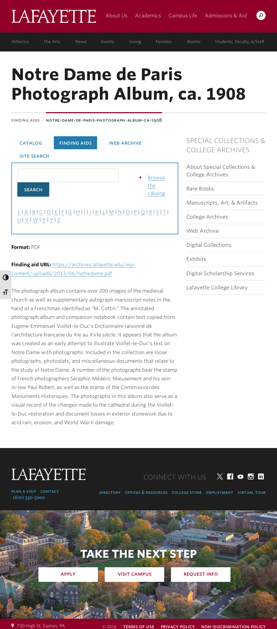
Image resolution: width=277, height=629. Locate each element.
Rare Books (200, 189)
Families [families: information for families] (164, 41)
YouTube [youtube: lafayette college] (240, 476)
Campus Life (183, 15)
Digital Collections (208, 245)
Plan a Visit (23, 491)
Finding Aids (25, 120)
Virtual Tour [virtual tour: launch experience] (252, 492)
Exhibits (196, 259)
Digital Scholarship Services (220, 273)
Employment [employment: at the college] (219, 492)
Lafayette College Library (217, 287)
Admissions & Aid (226, 15)
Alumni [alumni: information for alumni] (193, 41)
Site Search (34, 156)
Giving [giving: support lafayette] (135, 41)
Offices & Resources (146, 492)
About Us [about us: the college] (116, 15)
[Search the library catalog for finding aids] (68, 175)
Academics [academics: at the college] (148, 15)
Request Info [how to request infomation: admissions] (201, 573)
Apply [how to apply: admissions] (68, 573)
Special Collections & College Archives (225, 145)
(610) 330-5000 (29, 497)
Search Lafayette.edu (261, 16)
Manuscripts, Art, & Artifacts (222, 203)
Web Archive (202, 231)
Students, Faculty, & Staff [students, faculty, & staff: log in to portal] (239, 41)
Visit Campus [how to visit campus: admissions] (134, 573)
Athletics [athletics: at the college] (20, 41)
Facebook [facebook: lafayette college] (230, 476)
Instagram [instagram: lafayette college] (250, 476)
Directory (110, 492)
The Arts (52, 41)
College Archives (207, 217)
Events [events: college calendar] (107, 41)
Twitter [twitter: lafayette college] (220, 476)
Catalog (30, 143)
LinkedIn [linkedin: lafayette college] (261, 476)
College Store (187, 492)
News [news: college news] (81, 41)
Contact (50, 491)
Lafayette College (53, 18)
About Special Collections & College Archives (220, 170)
